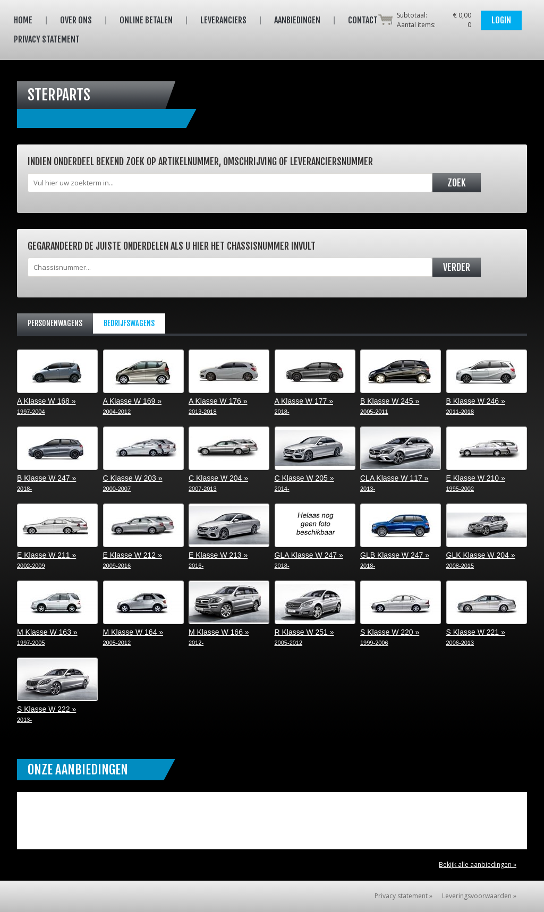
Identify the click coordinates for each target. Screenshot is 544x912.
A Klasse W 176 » (258, 383)
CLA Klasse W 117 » (429, 460)
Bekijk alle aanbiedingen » (477, 864)
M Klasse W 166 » (258, 614)
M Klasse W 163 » (86, 614)
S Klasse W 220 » (429, 614)
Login (501, 20)
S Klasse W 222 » (86, 691)
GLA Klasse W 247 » (344, 537)
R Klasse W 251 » (344, 614)
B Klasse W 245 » (429, 383)
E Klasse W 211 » (86, 537)
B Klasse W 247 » (86, 460)
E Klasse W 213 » (258, 537)
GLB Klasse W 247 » (429, 537)
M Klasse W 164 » (172, 614)
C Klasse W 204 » (258, 460)
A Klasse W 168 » (86, 383)
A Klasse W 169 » (172, 383)
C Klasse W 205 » (344, 460)
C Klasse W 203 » (172, 460)
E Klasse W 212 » (172, 537)
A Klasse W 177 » (344, 383)
